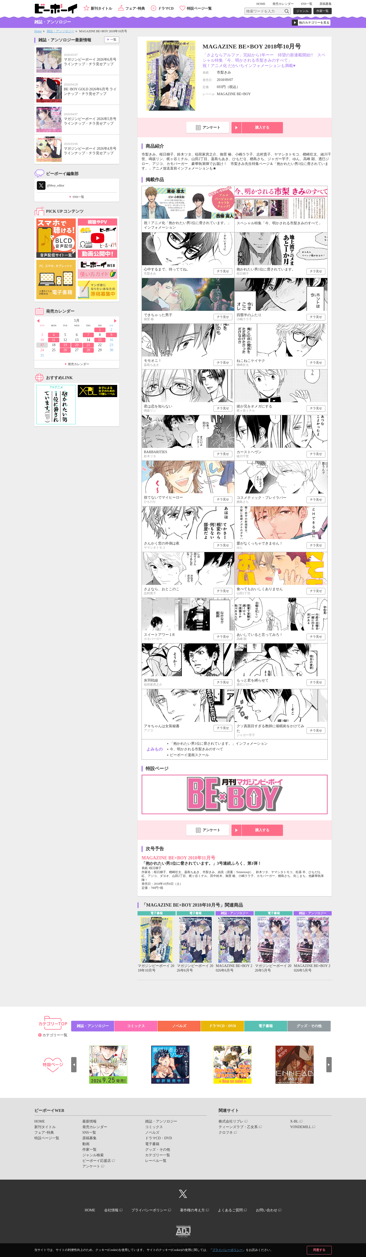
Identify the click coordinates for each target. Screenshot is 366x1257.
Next (115, 321)
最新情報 (89, 1121)
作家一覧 (322, 11)
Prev (38, 321)
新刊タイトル (101, 8)
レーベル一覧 (155, 1161)
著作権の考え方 (192, 1210)
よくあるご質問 (230, 1210)
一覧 (113, 39)
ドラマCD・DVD (222, 1026)
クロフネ (226, 1132)
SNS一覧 (306, 4)
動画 (85, 1144)
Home (38, 31)
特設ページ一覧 (199, 8)
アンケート (211, 127)
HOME (260, 4)
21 (88, 345)
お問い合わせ (266, 1210)
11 (53, 340)
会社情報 (111, 1210)
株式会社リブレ (231, 1121)
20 (77, 345)
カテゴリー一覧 (54, 1035)
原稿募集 (325, 4)
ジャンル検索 (93, 1155)
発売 (283, 4)
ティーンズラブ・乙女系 (238, 1127)
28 (88, 350)
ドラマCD (166, 8)
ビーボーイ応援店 (96, 1161)
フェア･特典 (135, 8)
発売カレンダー (78, 364)
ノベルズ (179, 1026)
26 (65, 350)
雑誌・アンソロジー (60, 31)
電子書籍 (265, 1026)
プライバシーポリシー (227, 1250)
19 (65, 345)
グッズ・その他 (309, 1026)
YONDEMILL (300, 1127)
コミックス (136, 1026)
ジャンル (302, 11)
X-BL (294, 1121)
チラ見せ (223, 271)
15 (100, 340)
